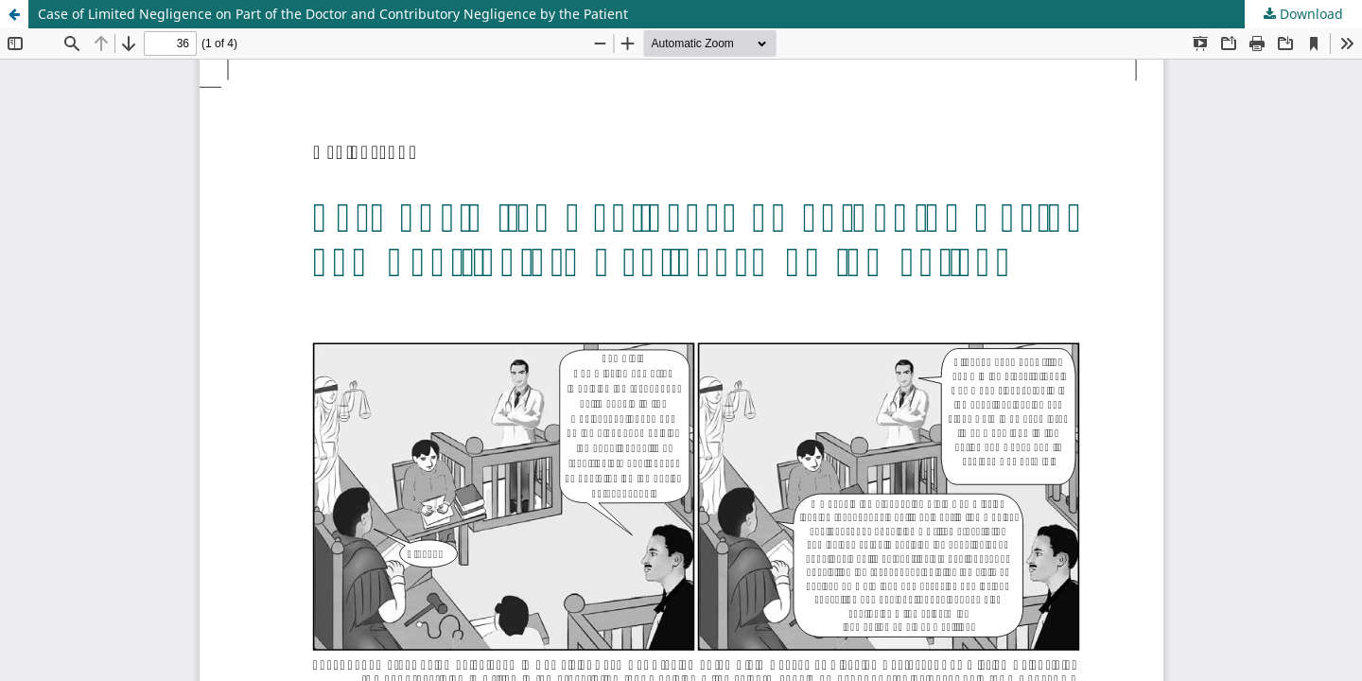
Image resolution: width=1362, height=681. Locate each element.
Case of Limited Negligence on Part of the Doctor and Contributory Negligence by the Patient (333, 14)
